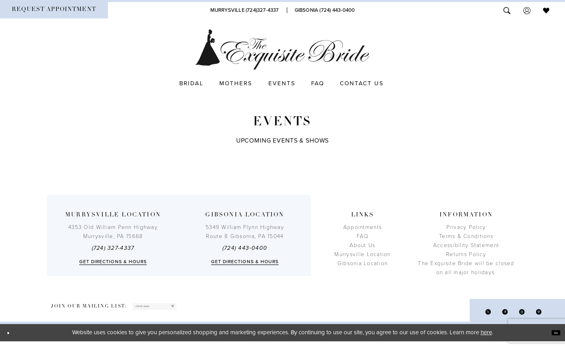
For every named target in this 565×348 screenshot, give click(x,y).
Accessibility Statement (466, 245)
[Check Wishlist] (546, 10)
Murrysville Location (362, 254)
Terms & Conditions (466, 236)
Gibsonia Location (362, 263)
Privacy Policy (466, 227)
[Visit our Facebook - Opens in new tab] (490, 316)
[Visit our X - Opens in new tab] (467, 316)
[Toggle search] (507, 10)
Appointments (362, 227)
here (486, 339)
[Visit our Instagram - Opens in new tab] (513, 316)
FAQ (362, 236)
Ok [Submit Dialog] (552, 339)
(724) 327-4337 (113, 248)
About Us (362, 245)
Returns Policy (466, 254)
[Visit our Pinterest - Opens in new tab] (535, 316)
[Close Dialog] (12, 339)
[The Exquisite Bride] (282, 49)
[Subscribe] (215, 310)
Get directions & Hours (113, 261)
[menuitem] (54, 10)
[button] (527, 10)
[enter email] (177, 310)
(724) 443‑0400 (244, 248)
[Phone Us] (244, 10)
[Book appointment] (54, 10)
